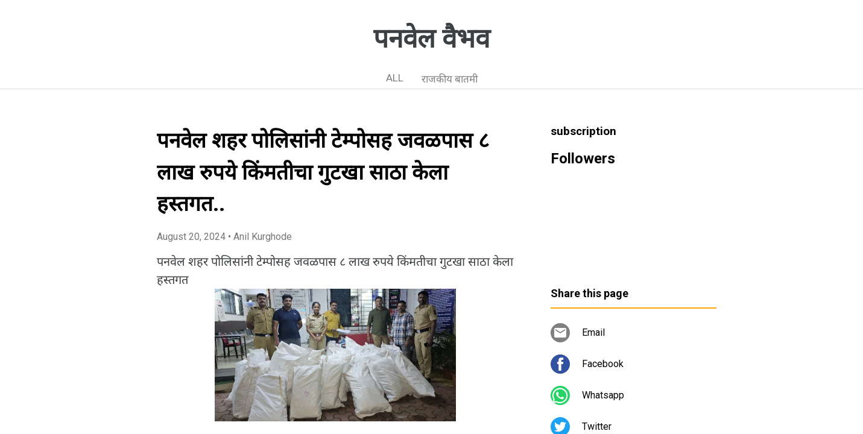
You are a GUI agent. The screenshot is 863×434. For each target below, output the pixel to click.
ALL (394, 78)
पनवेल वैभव (431, 38)
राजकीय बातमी (450, 79)
